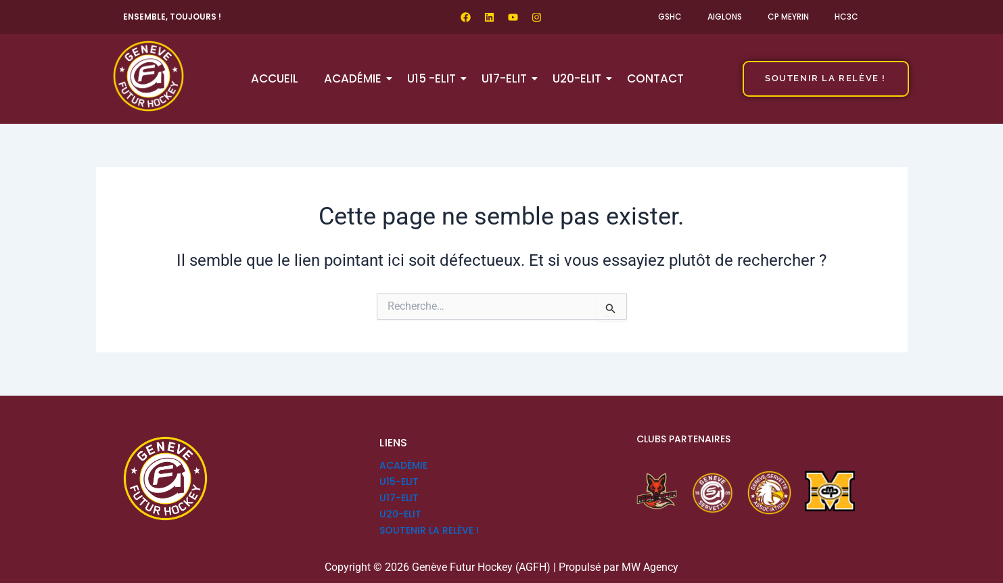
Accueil (274, 78)
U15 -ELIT (434, 78)
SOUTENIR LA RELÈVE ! (429, 530)
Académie (355, 78)
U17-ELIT (507, 78)
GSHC (670, 16)
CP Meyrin (788, 16)
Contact (655, 78)
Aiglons (724, 16)
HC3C (846, 16)
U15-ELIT (399, 481)
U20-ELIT (580, 78)
